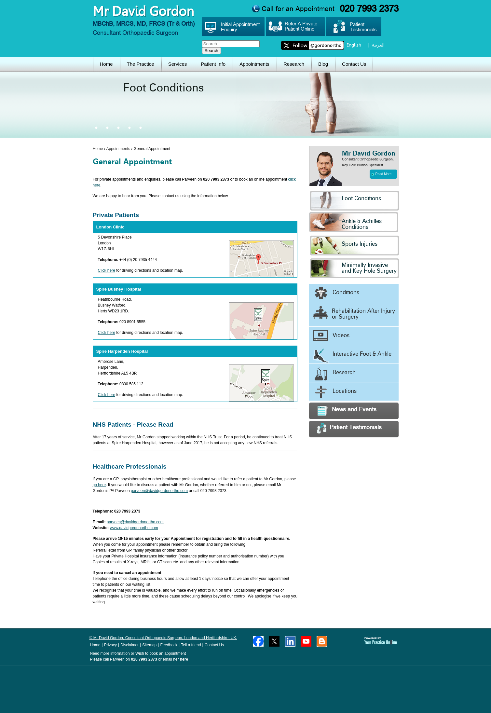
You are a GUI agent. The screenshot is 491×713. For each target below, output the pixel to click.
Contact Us (354, 64)
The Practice (140, 64)
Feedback (168, 645)
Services (177, 64)
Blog (323, 64)
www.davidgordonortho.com (134, 528)
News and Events (346, 410)
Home (106, 64)
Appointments (254, 64)
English (354, 45)
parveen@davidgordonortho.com (159, 490)
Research (293, 64)
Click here (106, 270)
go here (99, 485)
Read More (381, 174)
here (184, 659)
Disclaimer (129, 645)
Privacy (110, 645)
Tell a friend (191, 645)
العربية (378, 45)
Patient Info (213, 64)
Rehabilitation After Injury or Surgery (353, 313)
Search (211, 50)
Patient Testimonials (349, 428)
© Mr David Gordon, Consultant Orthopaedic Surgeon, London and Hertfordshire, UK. (163, 638)
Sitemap (149, 645)
